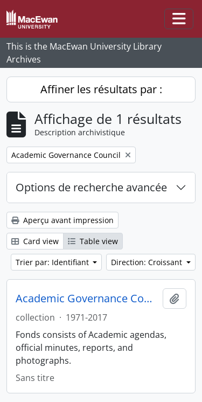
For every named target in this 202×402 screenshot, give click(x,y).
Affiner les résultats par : (101, 89)
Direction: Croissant (147, 262)
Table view (93, 241)
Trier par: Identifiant (53, 262)
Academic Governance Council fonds (87, 298)
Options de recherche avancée (91, 187)
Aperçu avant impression (62, 220)
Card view (35, 241)
